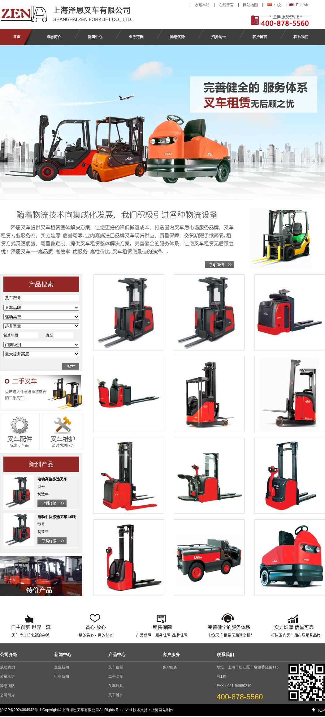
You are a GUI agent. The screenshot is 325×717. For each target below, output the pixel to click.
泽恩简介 (53, 37)
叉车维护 (115, 695)
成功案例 (7, 667)
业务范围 (136, 37)
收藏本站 (202, 5)
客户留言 (259, 37)
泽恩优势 (177, 37)
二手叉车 (115, 676)
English (302, 5)
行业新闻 (61, 676)
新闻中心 (95, 37)
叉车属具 (115, 686)
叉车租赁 (115, 667)
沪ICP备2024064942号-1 (20, 710)
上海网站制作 (162, 710)
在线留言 (226, 5)
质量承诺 (7, 676)
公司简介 (7, 695)
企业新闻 (61, 667)
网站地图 (250, 5)
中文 (278, 5)
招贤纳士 (218, 37)
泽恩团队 (7, 686)
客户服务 (169, 667)
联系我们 (300, 37)
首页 (16, 37)
